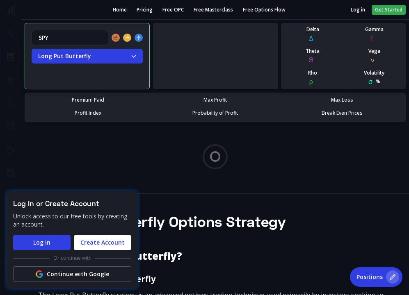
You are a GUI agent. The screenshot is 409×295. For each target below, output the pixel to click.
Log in (358, 10)
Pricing (145, 10)
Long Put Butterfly (87, 56)
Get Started (388, 9)
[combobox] (70, 37)
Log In (41, 242)
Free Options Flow (264, 10)
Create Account (102, 242)
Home (120, 10)
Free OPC (173, 10)
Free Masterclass (213, 10)
